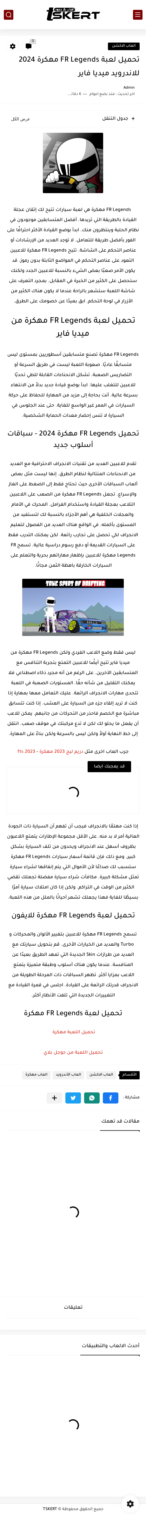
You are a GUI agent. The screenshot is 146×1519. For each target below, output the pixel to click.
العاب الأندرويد (68, 1075)
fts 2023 (26, 752)
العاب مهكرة (36, 1075)
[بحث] (8, 15)
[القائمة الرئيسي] (138, 15)
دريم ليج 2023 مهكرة (61, 752)
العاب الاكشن (124, 46)
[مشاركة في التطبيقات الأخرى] (54, 1098)
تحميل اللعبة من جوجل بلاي (73, 1053)
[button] (110, 1098)
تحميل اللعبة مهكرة (73, 1032)
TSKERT (50, 1509)
